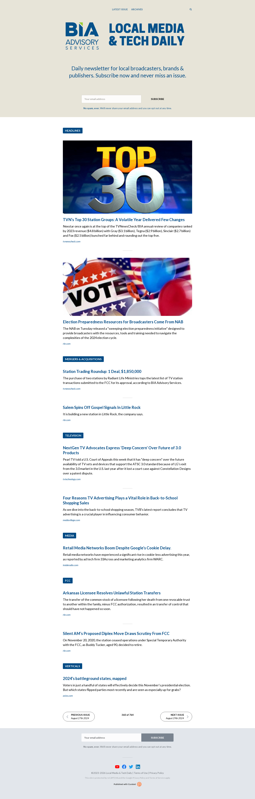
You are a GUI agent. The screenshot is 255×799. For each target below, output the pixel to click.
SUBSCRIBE (157, 98)
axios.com (68, 695)
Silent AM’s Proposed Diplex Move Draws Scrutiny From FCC (116, 633)
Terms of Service (157, 778)
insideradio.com (70, 565)
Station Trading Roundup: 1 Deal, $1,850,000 (102, 371)
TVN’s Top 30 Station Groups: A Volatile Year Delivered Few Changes (124, 219)
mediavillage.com (71, 520)
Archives (137, 9)
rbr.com (66, 343)
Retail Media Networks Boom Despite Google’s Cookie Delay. (117, 547)
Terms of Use (141, 773)
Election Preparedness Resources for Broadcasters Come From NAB (123, 321)
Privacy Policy (156, 773)
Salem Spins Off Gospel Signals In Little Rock (102, 407)
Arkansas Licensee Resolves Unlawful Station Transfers (112, 592)
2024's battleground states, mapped (94, 678)
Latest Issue (120, 9)
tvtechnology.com (72, 479)
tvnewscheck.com (71, 241)
